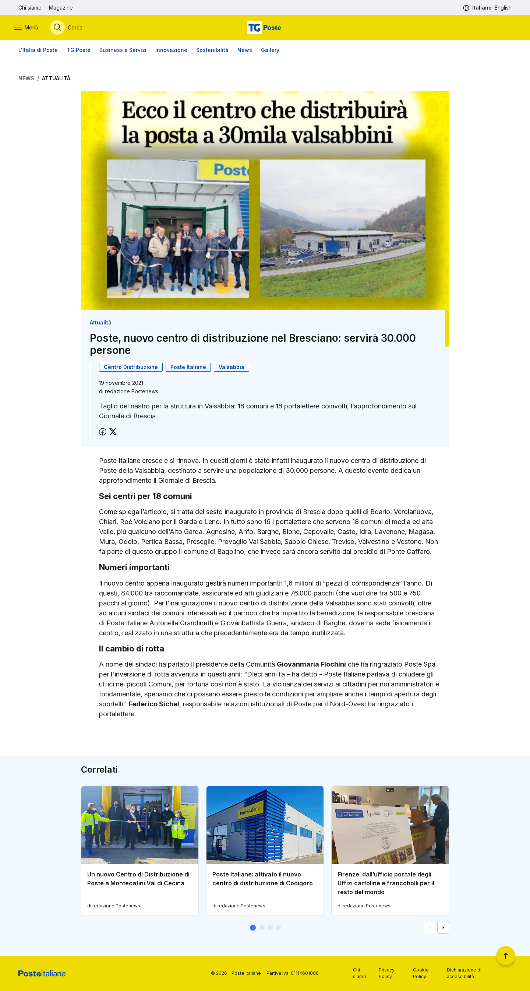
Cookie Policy (421, 973)
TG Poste (79, 51)
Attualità (56, 80)
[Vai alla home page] (265, 28)
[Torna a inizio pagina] (505, 955)
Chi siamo (30, 7)
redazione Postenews (131, 393)
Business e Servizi (122, 51)
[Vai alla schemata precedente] (429, 929)
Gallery (270, 51)
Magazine (61, 7)
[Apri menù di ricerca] (70, 28)
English (503, 7)
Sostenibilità (212, 51)
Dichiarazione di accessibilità (464, 973)
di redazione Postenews (113, 907)
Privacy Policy (387, 973)
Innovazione (171, 51)
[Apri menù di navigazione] (30, 28)
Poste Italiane (188, 368)
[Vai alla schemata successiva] (443, 929)
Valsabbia (231, 368)
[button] (253, 929)
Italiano (482, 7)
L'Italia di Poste (38, 51)
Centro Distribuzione (131, 368)
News (244, 51)
